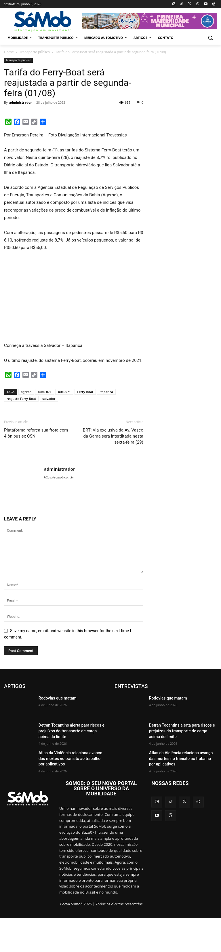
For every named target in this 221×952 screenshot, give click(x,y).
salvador (48, 398)
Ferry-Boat (85, 391)
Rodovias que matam (55, 698)
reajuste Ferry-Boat (21, 398)
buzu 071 (45, 391)
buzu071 (64, 391)
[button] (210, 38)
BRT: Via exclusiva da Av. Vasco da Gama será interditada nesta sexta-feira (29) (113, 436)
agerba (26, 391)
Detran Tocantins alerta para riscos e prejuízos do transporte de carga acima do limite (71, 730)
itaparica (106, 391)
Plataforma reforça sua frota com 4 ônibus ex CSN (36, 433)
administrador (20, 102)
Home (9, 52)
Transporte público (34, 52)
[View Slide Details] (149, 21)
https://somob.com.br (59, 477)
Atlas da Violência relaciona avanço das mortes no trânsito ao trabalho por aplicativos (69, 757)
